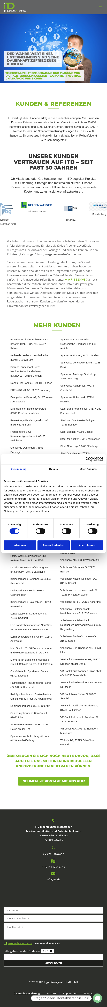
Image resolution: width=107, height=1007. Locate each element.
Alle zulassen (87, 545)
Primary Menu (100, 7)
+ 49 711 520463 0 (53, 854)
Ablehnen (20, 545)
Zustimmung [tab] (19, 469)
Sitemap (88, 993)
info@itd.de (53, 879)
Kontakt (51, 993)
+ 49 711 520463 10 (53, 866)
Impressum (70, 993)
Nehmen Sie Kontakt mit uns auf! (53, 781)
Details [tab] (53, 469)
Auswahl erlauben (53, 545)
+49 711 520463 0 (76, 279)
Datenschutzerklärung (20, 943)
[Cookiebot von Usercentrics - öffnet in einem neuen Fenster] (88, 459)
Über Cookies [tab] (88, 469)
